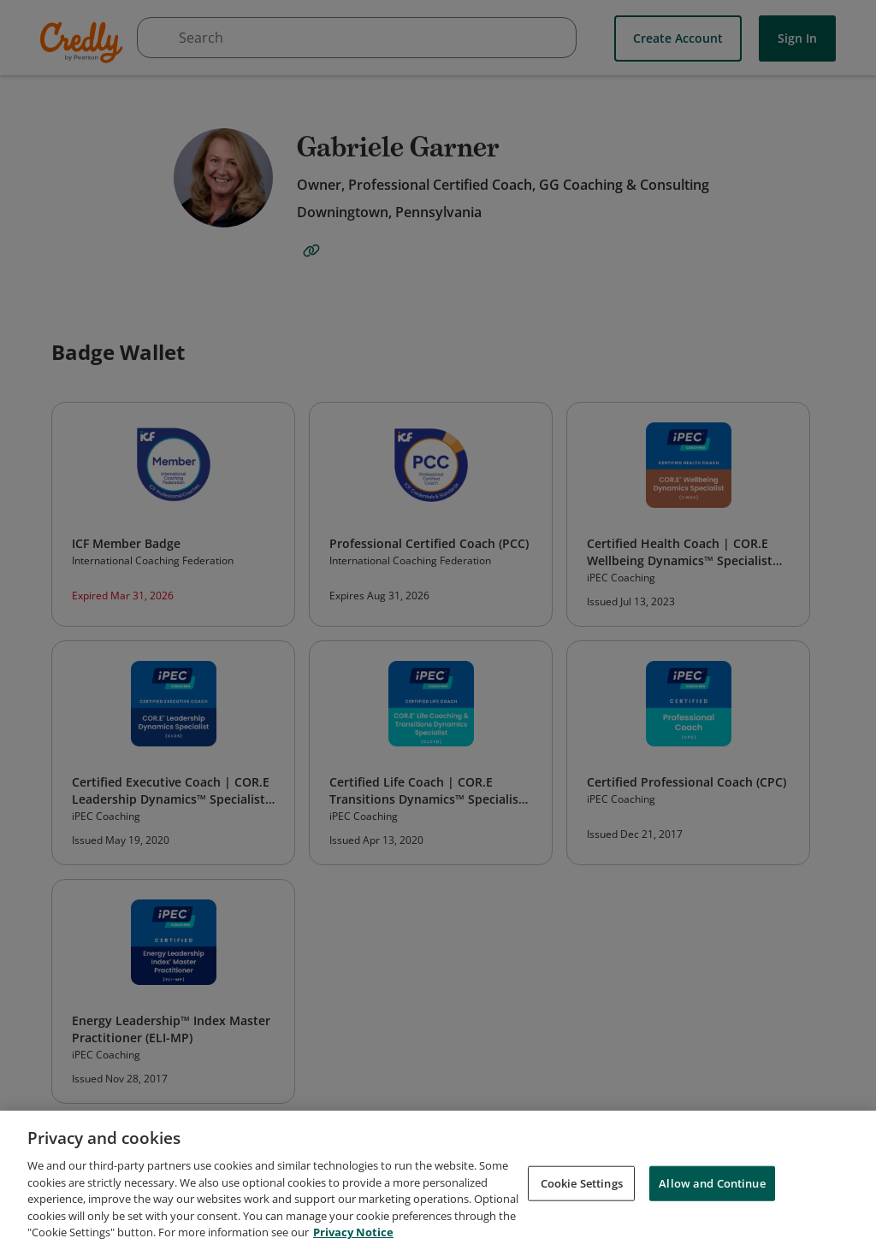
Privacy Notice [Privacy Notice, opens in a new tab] (353, 1236)
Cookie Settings (582, 1186)
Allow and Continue (712, 1186)
